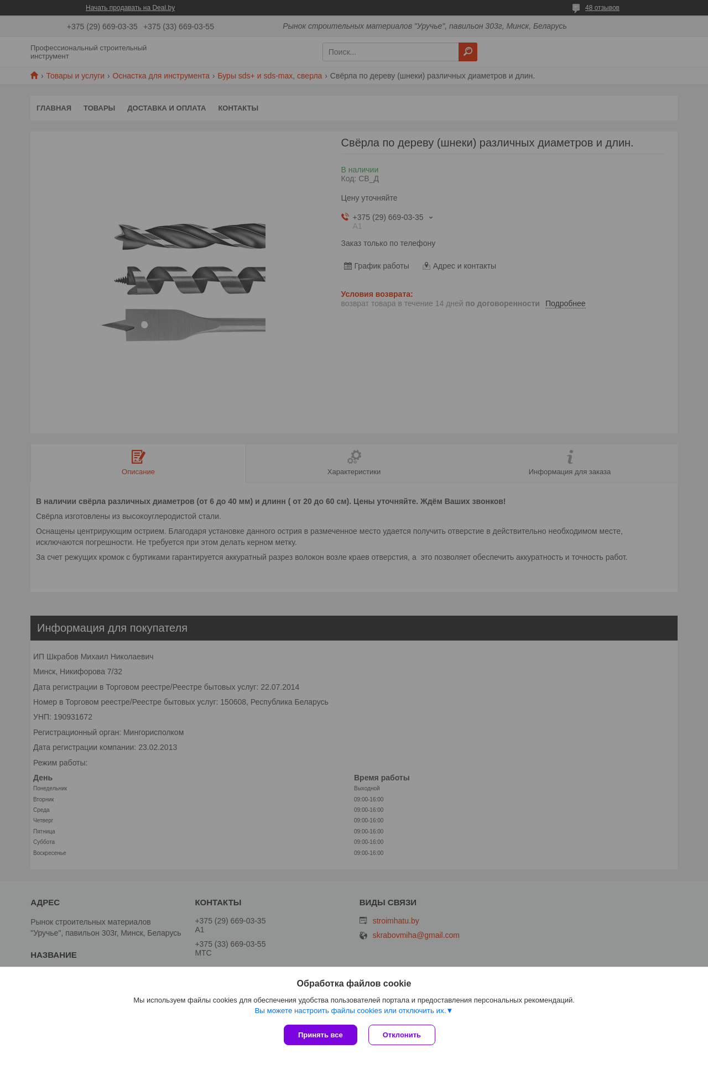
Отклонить (402, 1035)
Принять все (320, 1035)
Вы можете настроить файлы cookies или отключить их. (350, 1010)
